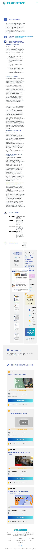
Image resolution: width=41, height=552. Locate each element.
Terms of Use (25, 548)
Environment (31, 266)
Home (9, 538)
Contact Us (20, 542)
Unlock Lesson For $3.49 (30, 332)
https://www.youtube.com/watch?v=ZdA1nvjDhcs (24, 37)
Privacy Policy (32, 548)
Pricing (9, 540)
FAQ (31, 540)
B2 (26, 266)
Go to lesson (20, 400)
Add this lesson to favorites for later (30, 289)
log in (15, 354)
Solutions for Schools (20, 540)
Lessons (20, 538)
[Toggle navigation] (37, 2)
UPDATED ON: (30, 280)
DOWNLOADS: (30, 284)
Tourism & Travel (29, 270)
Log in (28, 338)
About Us (31, 538)
